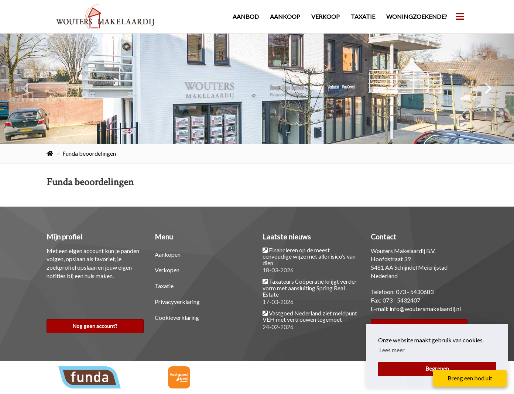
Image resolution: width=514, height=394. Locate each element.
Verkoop (325, 16)
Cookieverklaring (177, 317)
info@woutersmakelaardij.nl (425, 308)
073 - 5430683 (415, 291)
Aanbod (246, 16)
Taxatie (363, 16)
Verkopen (167, 269)
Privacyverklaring (177, 301)
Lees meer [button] (392, 349)
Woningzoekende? (416, 16)
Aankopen (168, 254)
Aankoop (285, 16)
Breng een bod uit (470, 377)
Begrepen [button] (437, 369)
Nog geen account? (95, 326)
